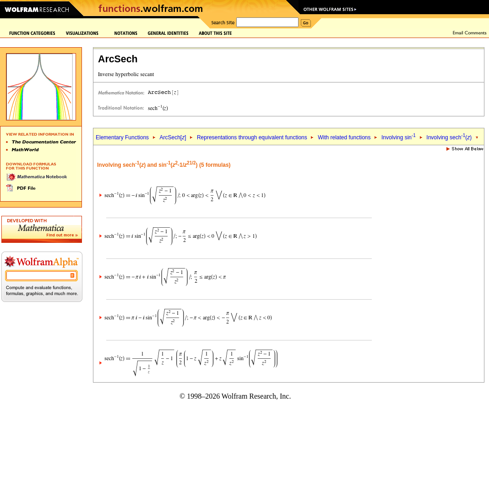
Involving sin (398, 137)
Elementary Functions (122, 137)
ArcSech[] (172, 137)
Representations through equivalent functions (252, 137)
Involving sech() (449, 137)
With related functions (344, 137)
